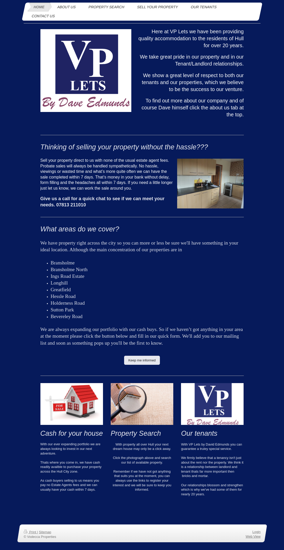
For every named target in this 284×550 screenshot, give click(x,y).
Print (30, 532)
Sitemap (45, 532)
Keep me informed (142, 360)
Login (256, 532)
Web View (252, 536)
